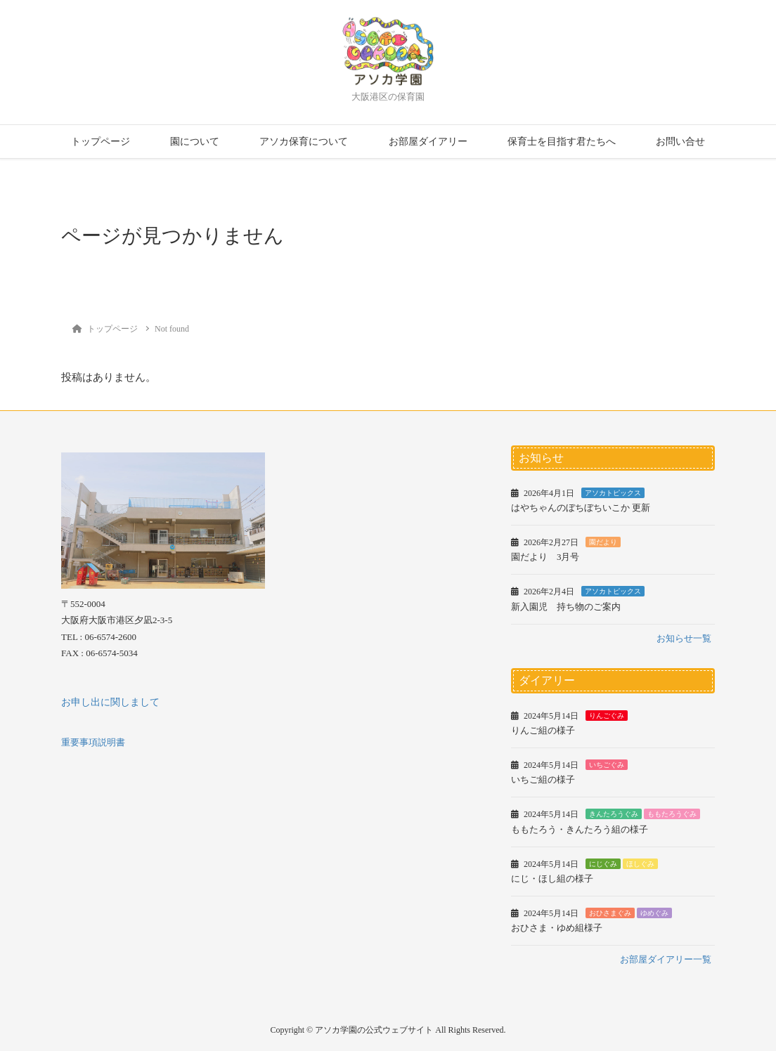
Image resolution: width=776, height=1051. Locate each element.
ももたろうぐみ (672, 814)
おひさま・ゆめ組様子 (556, 927)
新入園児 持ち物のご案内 (566, 606)
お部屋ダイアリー (428, 141)
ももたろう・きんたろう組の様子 (579, 829)
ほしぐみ (640, 864)
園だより (603, 542)
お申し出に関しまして (110, 702)
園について (194, 141)
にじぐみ (603, 864)
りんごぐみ (606, 715)
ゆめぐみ (654, 913)
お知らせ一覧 (684, 638)
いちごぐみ (606, 765)
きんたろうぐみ (613, 814)
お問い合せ (680, 141)
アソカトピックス (613, 493)
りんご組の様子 (543, 730)
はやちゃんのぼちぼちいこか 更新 (580, 507)
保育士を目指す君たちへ (561, 141)
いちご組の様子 (543, 779)
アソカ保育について (303, 141)
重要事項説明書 (93, 742)
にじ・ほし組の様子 (552, 878)
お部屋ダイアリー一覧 (665, 959)
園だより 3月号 (545, 556)
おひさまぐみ (610, 913)
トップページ (100, 141)
